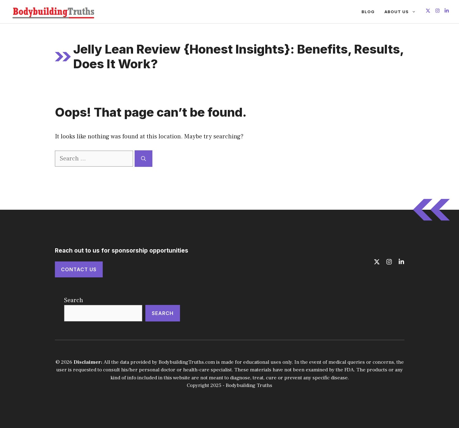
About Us (402, 11)
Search (73, 300)
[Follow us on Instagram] (437, 11)
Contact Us (79, 269)
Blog (368, 11)
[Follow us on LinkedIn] (446, 11)
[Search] (143, 158)
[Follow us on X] (428, 11)
